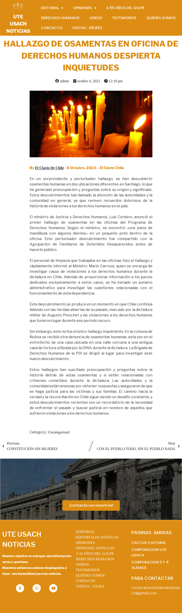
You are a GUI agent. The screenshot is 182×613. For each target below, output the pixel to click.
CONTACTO (85, 581)
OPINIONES (85, 543)
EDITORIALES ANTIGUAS (97, 537)
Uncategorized (58, 432)
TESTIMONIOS (88, 570)
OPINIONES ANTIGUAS (95, 548)
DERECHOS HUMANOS (95, 559)
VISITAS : (90, 586)
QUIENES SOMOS (90, 575)
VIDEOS (82, 564)
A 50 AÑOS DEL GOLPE (95, 553)
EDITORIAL (85, 532)
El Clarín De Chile (49, 168)
